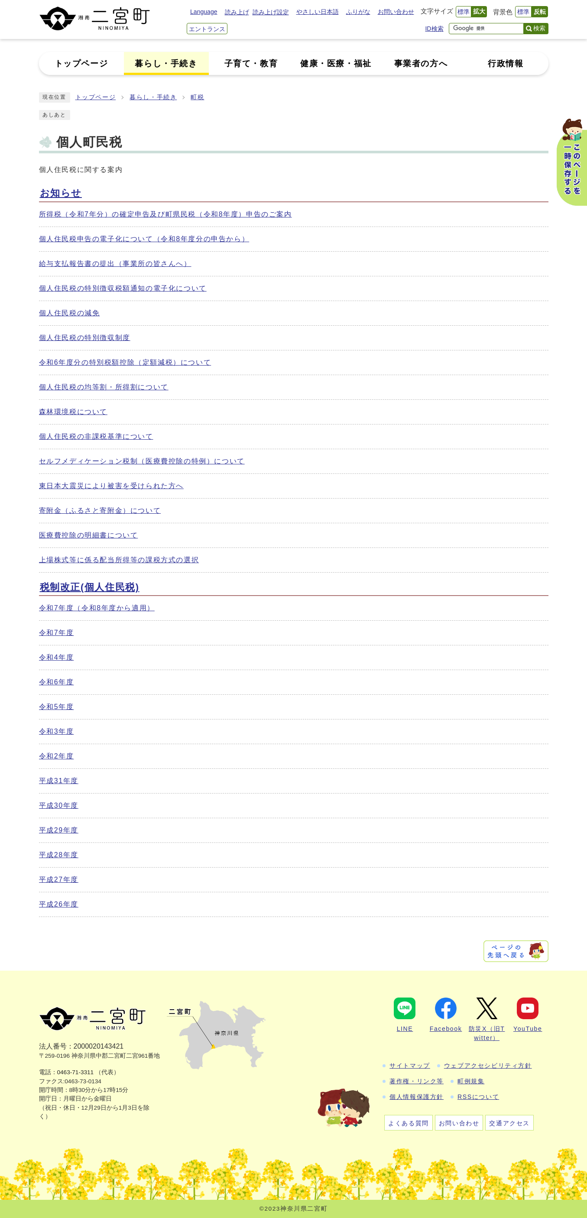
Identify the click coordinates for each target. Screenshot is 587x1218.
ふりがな (358, 11)
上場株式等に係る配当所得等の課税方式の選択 (119, 560)
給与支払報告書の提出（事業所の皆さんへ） (115, 263)
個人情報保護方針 (416, 1096)
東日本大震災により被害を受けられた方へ (111, 485)
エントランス (207, 29)
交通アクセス (509, 1123)
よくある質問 (408, 1123)
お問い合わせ (396, 11)
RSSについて (478, 1096)
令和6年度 (56, 682)
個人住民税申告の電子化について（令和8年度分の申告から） (144, 239)
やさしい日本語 (317, 11)
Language (203, 11)
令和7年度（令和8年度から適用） (97, 608)
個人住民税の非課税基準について (96, 436)
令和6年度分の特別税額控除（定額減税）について (125, 362)
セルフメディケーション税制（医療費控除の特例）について (142, 461)
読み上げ (237, 12)
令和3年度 (56, 731)
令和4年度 (56, 657)
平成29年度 (58, 830)
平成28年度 (58, 854)
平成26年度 (58, 904)
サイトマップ (409, 1065)
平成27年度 (58, 879)
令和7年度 (56, 632)
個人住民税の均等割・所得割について (104, 387)
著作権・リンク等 (416, 1081)
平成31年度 (58, 780)
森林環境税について (73, 411)
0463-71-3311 (75, 1072)
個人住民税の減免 (69, 313)
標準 (463, 11)
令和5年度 (56, 706)
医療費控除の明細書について (88, 535)
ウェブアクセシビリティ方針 (488, 1065)
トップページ (95, 97)
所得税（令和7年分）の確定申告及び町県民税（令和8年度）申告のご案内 (165, 214)
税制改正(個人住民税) (89, 587)
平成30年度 (58, 805)
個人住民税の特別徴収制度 (84, 337)
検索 (539, 28)
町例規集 (470, 1081)
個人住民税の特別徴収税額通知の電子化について (123, 288)
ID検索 (434, 28)
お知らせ (61, 193)
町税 (197, 97)
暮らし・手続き (153, 97)
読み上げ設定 (271, 12)
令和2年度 (56, 756)
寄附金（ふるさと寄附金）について (100, 510)
